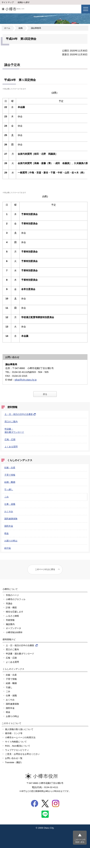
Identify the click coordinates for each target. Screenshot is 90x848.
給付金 (7, 548)
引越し (9, 687)
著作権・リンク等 (13, 733)
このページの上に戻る (45, 569)
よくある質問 (11, 446)
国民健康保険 (10, 518)
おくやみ (8, 511)
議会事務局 (36, 28)
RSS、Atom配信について (17, 746)
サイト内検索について (16, 741)
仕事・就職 (9, 504)
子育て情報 (9, 475)
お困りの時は (10, 540)
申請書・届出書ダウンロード (20, 653)
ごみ (6, 497)
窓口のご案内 (11, 421)
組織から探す (24, 2)
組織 (21, 28)
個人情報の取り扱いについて (19, 729)
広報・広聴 (10, 439)
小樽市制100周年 (14, 632)
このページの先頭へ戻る (79, 840)
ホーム (7, 28)
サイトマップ (8, 2)
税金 (6, 533)
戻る (45, 394)
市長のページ (12, 595)
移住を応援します (14, 611)
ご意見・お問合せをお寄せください (22, 754)
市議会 (9, 603)
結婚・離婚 (9, 482)
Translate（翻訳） (14, 762)
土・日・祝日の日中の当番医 (20, 414)
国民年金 (8, 526)
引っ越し (8, 489)
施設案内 (10, 624)
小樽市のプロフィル (15, 599)
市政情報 (10, 620)
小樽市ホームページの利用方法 (20, 737)
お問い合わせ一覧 (13, 758)
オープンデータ (13, 628)
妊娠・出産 (9, 467)
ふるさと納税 (12, 616)
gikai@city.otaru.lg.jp (26, 379)
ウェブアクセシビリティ (17, 750)
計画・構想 (11, 607)
